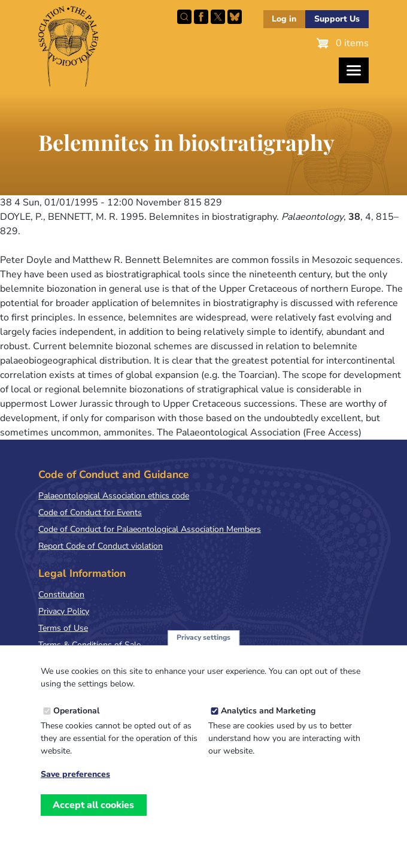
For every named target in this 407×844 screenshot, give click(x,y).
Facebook (201, 17)
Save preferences (75, 786)
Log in (284, 19)
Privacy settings (203, 649)
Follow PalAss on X (218, 17)
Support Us (337, 19)
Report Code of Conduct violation (100, 546)
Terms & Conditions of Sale (89, 645)
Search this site (184, 17)
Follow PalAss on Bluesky (234, 17)
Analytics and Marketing (268, 722)
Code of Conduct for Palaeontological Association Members (149, 529)
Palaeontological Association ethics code (113, 495)
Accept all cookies (93, 816)
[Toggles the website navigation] (354, 70)
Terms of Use (63, 628)
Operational (76, 722)
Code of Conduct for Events (90, 512)
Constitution (61, 594)
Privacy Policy (63, 611)
